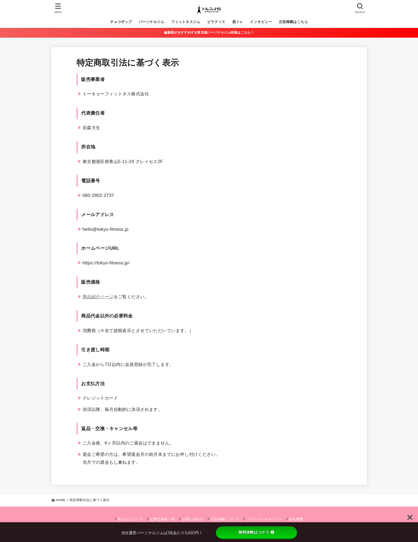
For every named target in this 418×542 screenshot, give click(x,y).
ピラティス (216, 22)
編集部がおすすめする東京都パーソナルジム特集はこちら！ (209, 32)
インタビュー (261, 22)
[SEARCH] (360, 8)
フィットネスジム (185, 22)
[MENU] (58, 8)
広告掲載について (224, 519)
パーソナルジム (151, 22)
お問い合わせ (193, 519)
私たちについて (130, 519)
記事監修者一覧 (162, 519)
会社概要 (296, 519)
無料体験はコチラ (256, 532)
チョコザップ (121, 22)
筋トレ (237, 22)
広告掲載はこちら (293, 22)
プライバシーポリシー (264, 519)
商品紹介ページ (98, 296)
